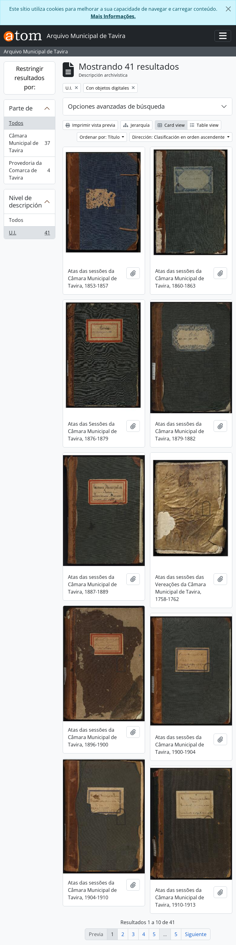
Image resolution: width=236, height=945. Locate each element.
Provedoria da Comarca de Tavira (29, 170)
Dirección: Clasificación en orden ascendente (179, 137)
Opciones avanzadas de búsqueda (116, 106)
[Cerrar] (228, 8)
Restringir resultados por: (29, 77)
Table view (204, 125)
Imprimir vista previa (90, 125)
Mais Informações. (113, 16)
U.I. (29, 234)
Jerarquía (136, 125)
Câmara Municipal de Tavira (29, 143)
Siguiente (195, 934)
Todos (16, 123)
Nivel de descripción (25, 201)
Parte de (21, 108)
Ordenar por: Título (100, 137)
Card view (171, 125)
